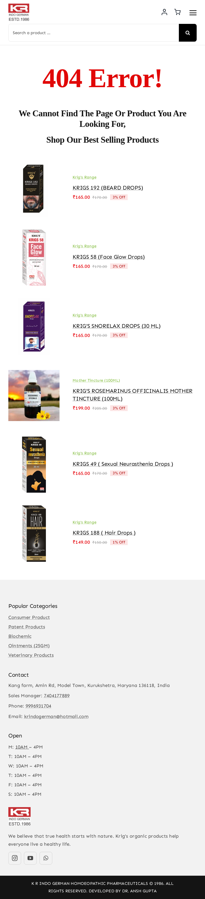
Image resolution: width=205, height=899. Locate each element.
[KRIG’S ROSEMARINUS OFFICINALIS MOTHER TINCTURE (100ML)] (34, 371)
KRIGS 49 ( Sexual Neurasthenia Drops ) (123, 463)
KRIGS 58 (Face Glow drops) (109, 256)
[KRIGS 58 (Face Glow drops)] (34, 233)
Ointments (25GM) (29, 645)
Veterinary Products (31, 655)
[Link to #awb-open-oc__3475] (193, 12)
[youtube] (30, 858)
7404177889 (57, 695)
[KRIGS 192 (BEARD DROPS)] (34, 164)
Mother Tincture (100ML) (96, 380)
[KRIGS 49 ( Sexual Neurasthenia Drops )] (34, 440)
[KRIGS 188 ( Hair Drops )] (34, 509)
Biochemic (19, 636)
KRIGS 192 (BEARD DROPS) (108, 187)
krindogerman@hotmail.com (56, 716)
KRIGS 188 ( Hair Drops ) (104, 532)
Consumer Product (29, 617)
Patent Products (26, 626)
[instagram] (14, 858)
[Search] (188, 33)
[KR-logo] (18, 6)
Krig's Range (85, 177)
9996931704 (38, 706)
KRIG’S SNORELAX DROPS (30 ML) (116, 326)
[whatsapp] (45, 858)
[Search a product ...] (93, 33)
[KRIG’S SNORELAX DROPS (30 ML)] (34, 302)
